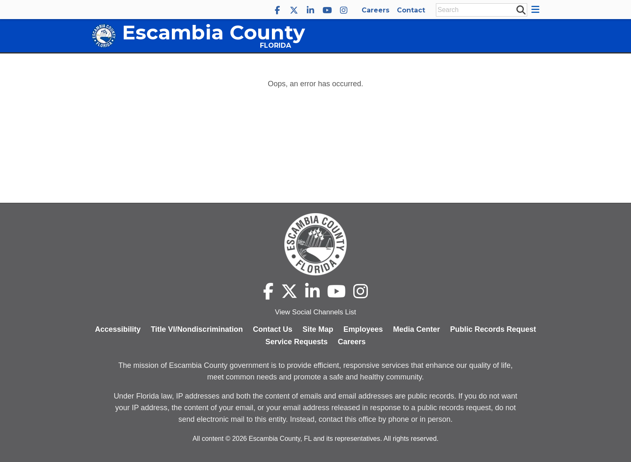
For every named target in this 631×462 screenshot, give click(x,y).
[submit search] (520, 9)
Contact (411, 10)
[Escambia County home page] (315, 244)
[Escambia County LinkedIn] (310, 10)
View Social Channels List (315, 312)
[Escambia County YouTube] (327, 10)
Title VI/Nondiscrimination (197, 329)
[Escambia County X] (294, 10)
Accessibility (118, 329)
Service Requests (296, 342)
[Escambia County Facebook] (277, 10)
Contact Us (272, 329)
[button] (536, 9)
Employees (363, 329)
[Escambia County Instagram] (344, 10)
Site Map (318, 329)
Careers (375, 10)
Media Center (416, 329)
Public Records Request (493, 329)
